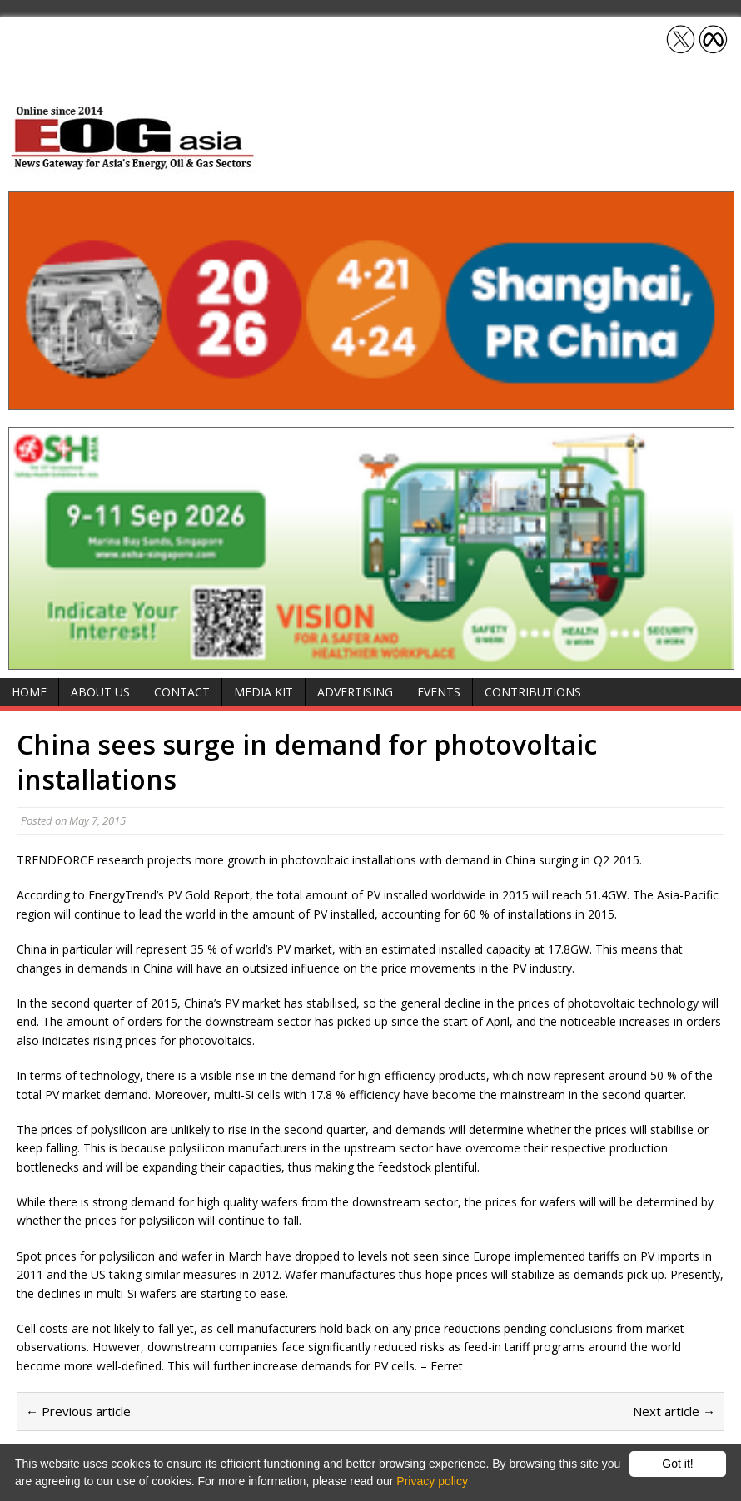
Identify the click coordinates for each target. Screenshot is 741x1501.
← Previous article (78, 1411)
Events (438, 692)
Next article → (674, 1411)
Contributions (533, 692)
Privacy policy (432, 1481)
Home (29, 692)
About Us (100, 692)
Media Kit (263, 692)
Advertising (355, 692)
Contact (182, 692)
